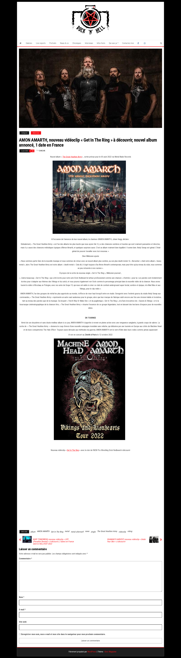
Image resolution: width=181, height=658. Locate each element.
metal (67, 531)
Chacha (42, 151)
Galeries (29, 43)
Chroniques (76, 43)
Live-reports (41, 43)
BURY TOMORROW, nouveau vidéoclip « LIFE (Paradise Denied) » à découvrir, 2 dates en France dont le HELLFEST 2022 (53, 541)
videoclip (122, 532)
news (87, 531)
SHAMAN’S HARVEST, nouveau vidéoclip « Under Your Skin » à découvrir (126, 540)
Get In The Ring (73, 450)
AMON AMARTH (43, 531)
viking (129, 531)
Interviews (89, 43)
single (93, 532)
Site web (22, 622)
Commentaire (25, 558)
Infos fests (101, 43)
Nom (21, 597)
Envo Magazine (110, 651)
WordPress (91, 651)
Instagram (145, 43)
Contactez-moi (128, 43)
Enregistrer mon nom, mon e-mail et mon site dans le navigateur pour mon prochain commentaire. (63, 634)
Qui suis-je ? (113, 43)
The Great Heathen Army (72, 157)
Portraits (52, 43)
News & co (64, 43)
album (32, 532)
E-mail (22, 609)
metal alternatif (77, 532)
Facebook (139, 43)
